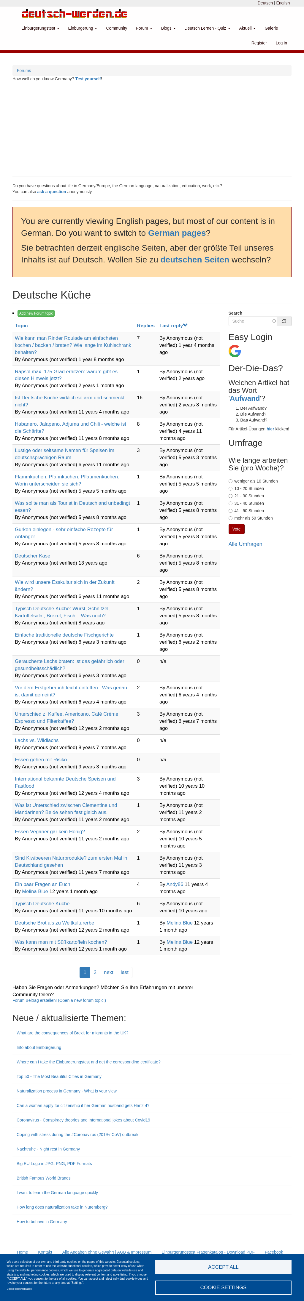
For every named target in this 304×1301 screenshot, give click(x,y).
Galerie (271, 28)
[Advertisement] (152, 129)
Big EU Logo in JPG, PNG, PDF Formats (54, 1163)
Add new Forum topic (36, 313)
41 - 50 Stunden (246, 510)
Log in (281, 43)
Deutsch (265, 3)
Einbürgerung (82, 28)
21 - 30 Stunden (246, 496)
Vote (236, 529)
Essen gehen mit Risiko (41, 759)
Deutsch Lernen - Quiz (207, 28)
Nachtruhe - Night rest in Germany (48, 1149)
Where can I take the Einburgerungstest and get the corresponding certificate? (89, 1062)
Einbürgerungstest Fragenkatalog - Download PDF (208, 1252)
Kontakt (45, 1252)
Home (22, 1252)
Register (259, 43)
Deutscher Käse (32, 556)
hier (270, 429)
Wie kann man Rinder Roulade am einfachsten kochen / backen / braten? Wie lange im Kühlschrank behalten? (73, 345)
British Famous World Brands (44, 1178)
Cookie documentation (19, 1288)
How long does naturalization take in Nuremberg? (63, 1207)
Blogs (168, 28)
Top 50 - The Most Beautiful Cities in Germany (59, 1076)
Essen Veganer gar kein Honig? (50, 831)
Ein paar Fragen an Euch (42, 884)
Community (116, 28)
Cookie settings (223, 1287)
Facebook (274, 1252)
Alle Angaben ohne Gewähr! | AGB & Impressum (107, 1252)
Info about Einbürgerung (39, 1047)
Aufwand (245, 398)
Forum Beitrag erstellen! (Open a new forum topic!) (59, 1000)
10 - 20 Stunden (246, 488)
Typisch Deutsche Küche (42, 903)
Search (236, 313)
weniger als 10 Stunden (253, 481)
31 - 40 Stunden (246, 503)
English (283, 3)
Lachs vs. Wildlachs (36, 740)
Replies (146, 326)
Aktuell (247, 28)
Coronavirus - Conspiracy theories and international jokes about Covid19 (83, 1120)
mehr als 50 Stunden (251, 518)
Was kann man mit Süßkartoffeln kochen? (61, 942)
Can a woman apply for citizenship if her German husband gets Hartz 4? (83, 1105)
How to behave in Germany (42, 1221)
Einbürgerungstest (40, 28)
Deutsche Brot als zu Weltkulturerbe (54, 923)
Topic (21, 326)
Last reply (173, 326)
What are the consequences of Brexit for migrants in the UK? (73, 1033)
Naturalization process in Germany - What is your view (67, 1091)
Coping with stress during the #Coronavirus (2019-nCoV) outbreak (77, 1134)
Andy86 (174, 884)
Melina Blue (35, 891)
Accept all (223, 1267)
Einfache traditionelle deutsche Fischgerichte (64, 635)
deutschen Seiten (195, 259)
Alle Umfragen (245, 544)
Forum (144, 28)
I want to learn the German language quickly (57, 1192)
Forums (24, 70)
